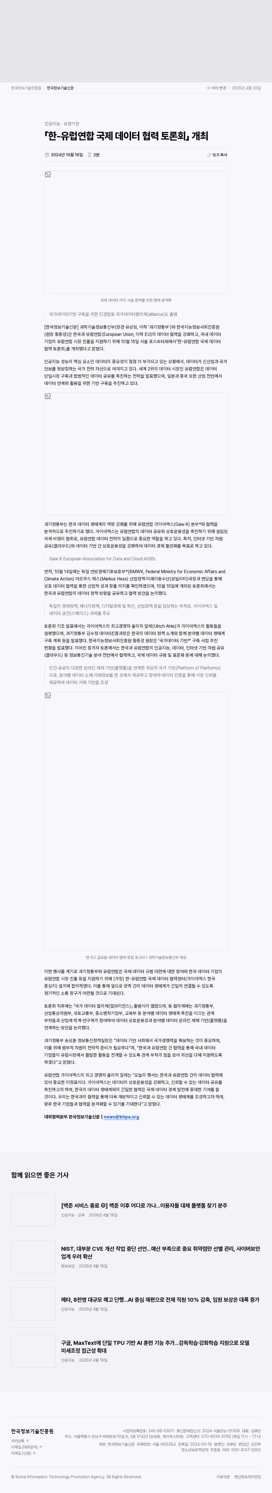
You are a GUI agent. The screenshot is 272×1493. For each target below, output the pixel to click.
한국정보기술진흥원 (26, 88)
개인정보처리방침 (247, 1477)
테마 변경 (216, 88)
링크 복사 (217, 155)
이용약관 (223, 1477)
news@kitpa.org (121, 1117)
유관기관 (71, 123)
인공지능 (52, 123)
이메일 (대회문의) (27, 1447)
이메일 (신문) (23, 1453)
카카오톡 (20, 1441)
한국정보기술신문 (60, 88)
